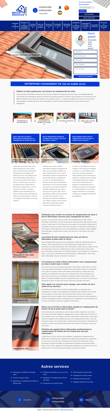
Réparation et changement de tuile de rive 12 (76, 25)
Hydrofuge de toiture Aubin (81, 378)
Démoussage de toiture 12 (67, 26)
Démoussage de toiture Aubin (82, 372)
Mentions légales (66, 410)
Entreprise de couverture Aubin (53, 383)
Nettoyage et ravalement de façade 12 (103, 25)
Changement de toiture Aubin (82, 375)
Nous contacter (89, 18)
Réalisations (89, 14)
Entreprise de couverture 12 (15, 26)
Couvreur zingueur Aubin (21, 378)
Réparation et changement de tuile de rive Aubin (55, 379)
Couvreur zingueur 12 (33, 26)
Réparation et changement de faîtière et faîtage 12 (24, 25)
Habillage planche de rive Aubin (83, 382)
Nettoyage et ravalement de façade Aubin (24, 373)
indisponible (45, 7)
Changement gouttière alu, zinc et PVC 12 (85, 26)
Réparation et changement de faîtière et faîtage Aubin (25, 382)
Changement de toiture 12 (57, 26)
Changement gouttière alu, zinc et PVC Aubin (55, 373)
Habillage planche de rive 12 (41, 26)
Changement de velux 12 (94, 26)
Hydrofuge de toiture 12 (48, 26)
